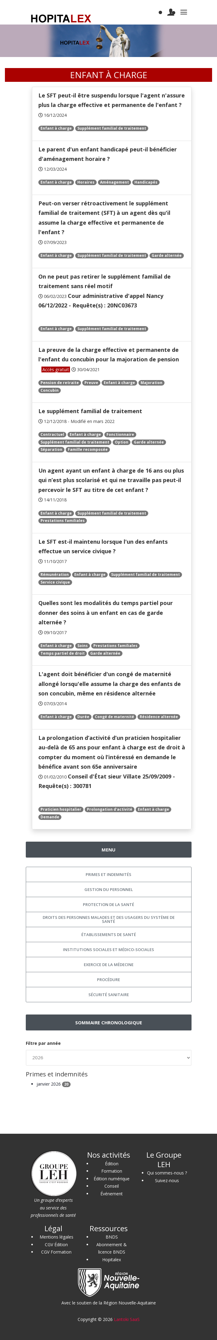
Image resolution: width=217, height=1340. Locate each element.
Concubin (50, 390)
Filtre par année (43, 1043)
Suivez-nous (167, 1180)
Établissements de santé (108, 934)
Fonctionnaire (120, 434)
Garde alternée (167, 255)
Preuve (91, 382)
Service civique (55, 582)
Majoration (151, 382)
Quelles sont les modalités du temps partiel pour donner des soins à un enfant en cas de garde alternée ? (105, 612)
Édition (111, 1164)
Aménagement (114, 182)
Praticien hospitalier (61, 809)
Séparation (51, 449)
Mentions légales (56, 1237)
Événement (111, 1194)
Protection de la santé (108, 904)
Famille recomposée (88, 449)
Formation (111, 1171)
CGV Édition (56, 1244)
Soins (82, 645)
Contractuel (52, 434)
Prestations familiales (63, 520)
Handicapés (145, 182)
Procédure (108, 979)
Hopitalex (111, 1259)
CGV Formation (56, 1252)
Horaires (86, 182)
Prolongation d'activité (109, 809)
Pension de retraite (60, 382)
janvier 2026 (54, 1084)
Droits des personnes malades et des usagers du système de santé (109, 919)
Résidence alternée (159, 716)
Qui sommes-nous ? (167, 1173)
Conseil (111, 1186)
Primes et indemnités (108, 874)
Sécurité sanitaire (108, 994)
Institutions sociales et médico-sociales (108, 949)
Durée (83, 716)
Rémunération (55, 574)
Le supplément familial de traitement (90, 411)
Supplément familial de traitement (111, 128)
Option (121, 442)
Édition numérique (112, 1179)
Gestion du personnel (108, 889)
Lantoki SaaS (127, 1319)
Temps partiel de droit (63, 653)
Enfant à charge (56, 128)
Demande (50, 817)
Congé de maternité (114, 716)
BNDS (112, 1237)
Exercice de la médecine (109, 964)
